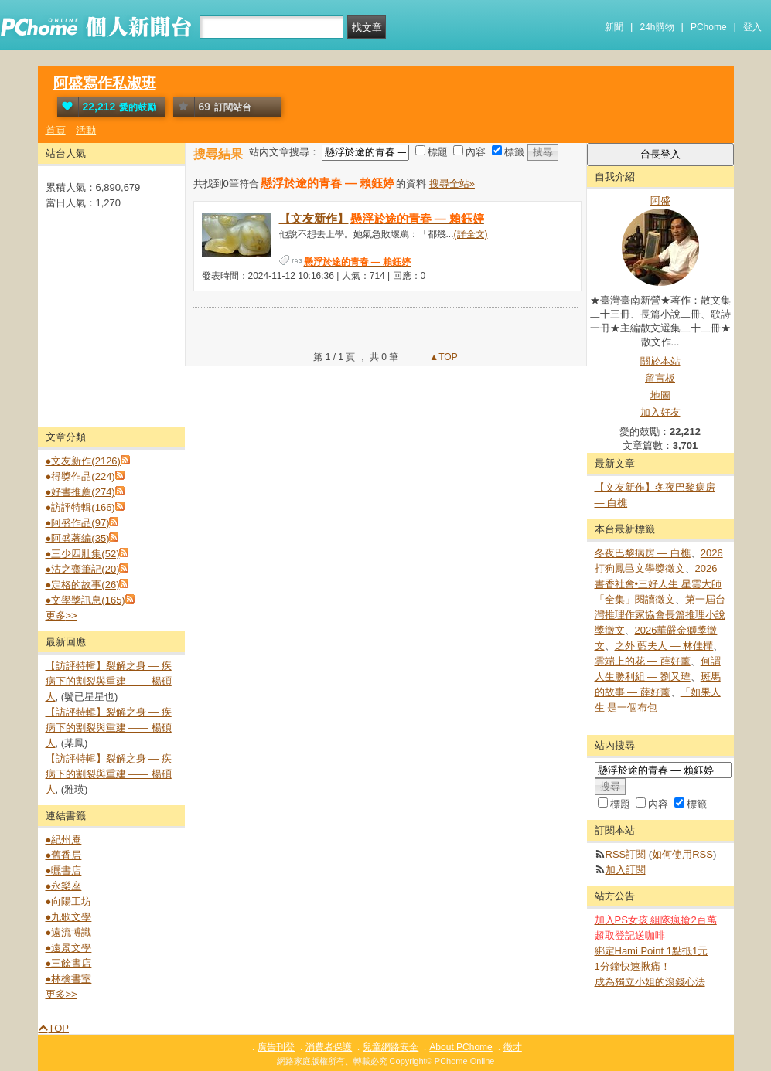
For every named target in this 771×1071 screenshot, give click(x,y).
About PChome (460, 1047)
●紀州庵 (64, 839)
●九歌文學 (69, 917)
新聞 (614, 27)
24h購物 (657, 27)
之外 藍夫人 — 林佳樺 (664, 645)
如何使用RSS (682, 854)
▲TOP (442, 357)
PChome (709, 27)
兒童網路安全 (390, 1047)
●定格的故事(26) (83, 584)
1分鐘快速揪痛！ (632, 966)
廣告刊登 (276, 1047)
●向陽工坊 (69, 901)
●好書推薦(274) (80, 492)
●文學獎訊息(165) (85, 600)
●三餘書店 (69, 963)
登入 (752, 27)
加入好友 (660, 412)
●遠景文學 (69, 948)
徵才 (512, 1047)
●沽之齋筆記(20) (83, 569)
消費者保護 (328, 1047)
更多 (61, 615)
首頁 (56, 130)
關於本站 (660, 361)
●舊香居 (64, 855)
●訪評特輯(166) (80, 507)
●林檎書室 (69, 978)
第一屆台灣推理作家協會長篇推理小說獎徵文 (660, 614)
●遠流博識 (69, 932)
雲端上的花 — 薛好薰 (643, 661)
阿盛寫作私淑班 (104, 83)
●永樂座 (64, 886)
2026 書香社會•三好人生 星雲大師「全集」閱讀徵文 (658, 584)
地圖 (660, 395)
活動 (86, 130)
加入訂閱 (626, 870)
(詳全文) (471, 234)
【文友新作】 (382, 218)
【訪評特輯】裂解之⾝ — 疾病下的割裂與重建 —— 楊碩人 (109, 681)
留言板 (660, 378)
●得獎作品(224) (80, 476)
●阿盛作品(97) (78, 523)
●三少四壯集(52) (83, 553)
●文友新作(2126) (83, 461)
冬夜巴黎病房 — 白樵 (643, 553)
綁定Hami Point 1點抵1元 (651, 951)
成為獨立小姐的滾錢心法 (650, 982)
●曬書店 (64, 870)
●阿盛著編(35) (78, 538)
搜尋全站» (452, 183)
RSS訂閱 (626, 854)
